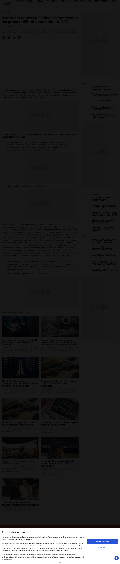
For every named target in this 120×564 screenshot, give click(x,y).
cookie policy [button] (27, 539)
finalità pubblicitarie (50, 548)
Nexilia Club (102, 547)
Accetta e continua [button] (102, 541)
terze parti (35, 543)
